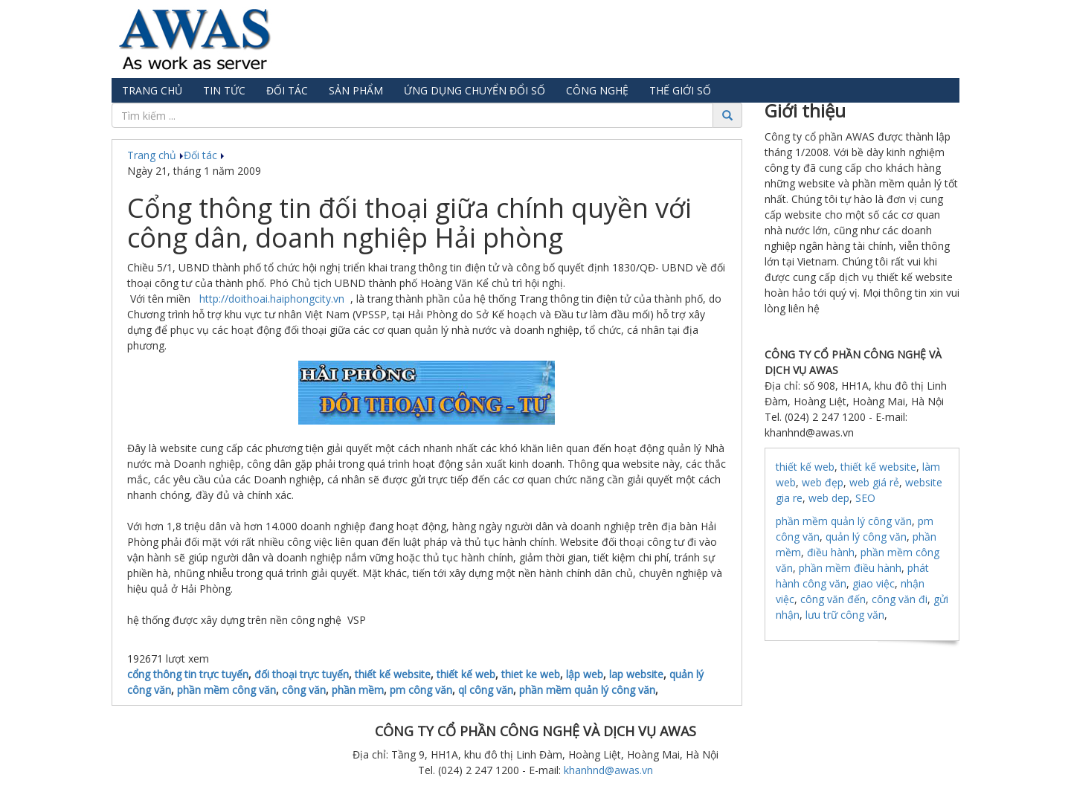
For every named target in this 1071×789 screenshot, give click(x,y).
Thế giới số (680, 90)
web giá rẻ (874, 482)
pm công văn (421, 690)
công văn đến (833, 599)
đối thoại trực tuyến (301, 674)
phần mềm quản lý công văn (587, 690)
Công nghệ (597, 90)
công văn (304, 690)
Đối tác (287, 90)
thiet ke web (530, 674)
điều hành (831, 552)
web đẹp (822, 482)
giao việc (873, 583)
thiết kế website (393, 674)
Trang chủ (152, 90)
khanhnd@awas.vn (608, 770)
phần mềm (358, 690)
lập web (584, 674)
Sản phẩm (356, 90)
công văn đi (899, 599)
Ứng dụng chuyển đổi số (474, 90)
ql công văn (485, 690)
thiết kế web (466, 674)
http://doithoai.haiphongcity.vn (270, 299)
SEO (865, 498)
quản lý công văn (866, 536)
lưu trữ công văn (844, 615)
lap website (636, 674)
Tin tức (224, 90)
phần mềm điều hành (850, 568)
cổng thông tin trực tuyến (187, 674)
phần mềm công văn (226, 690)
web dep (828, 498)
